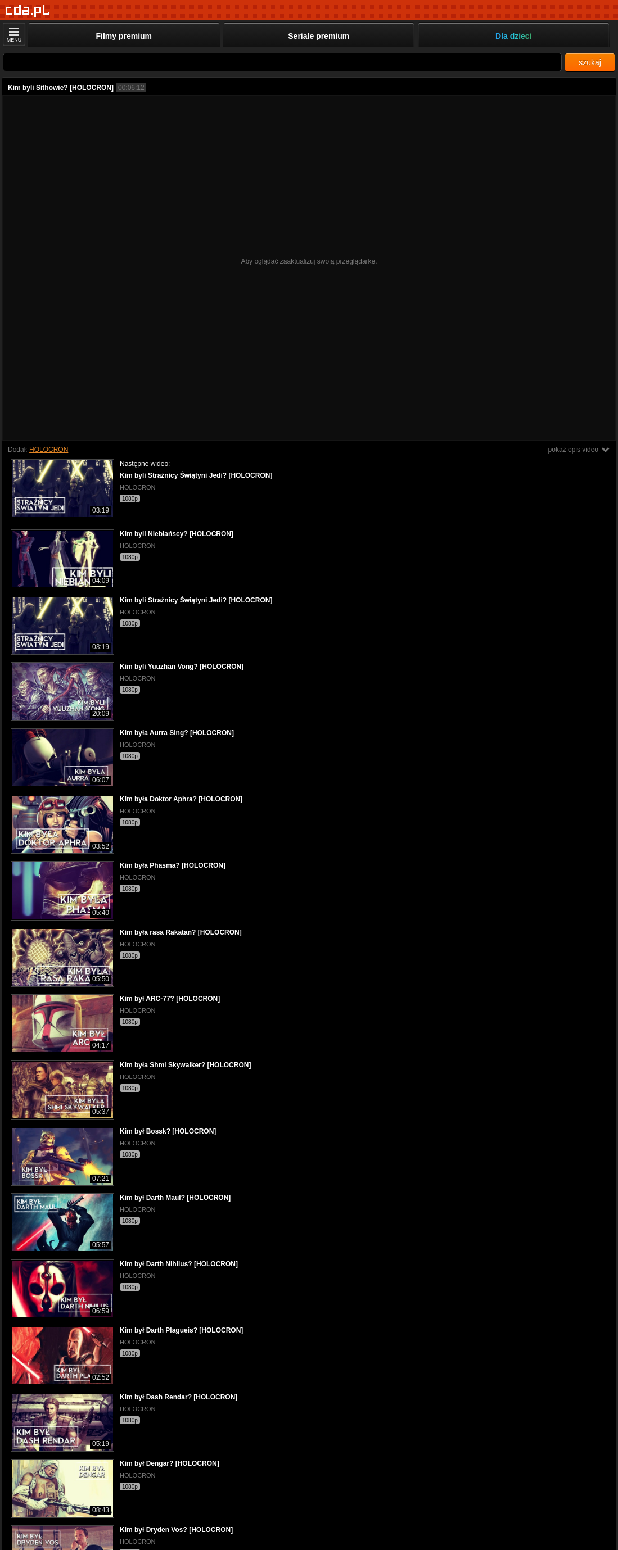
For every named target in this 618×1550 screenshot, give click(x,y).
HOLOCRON (48, 450)
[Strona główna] (28, 11)
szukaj (590, 62)
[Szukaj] (282, 62)
